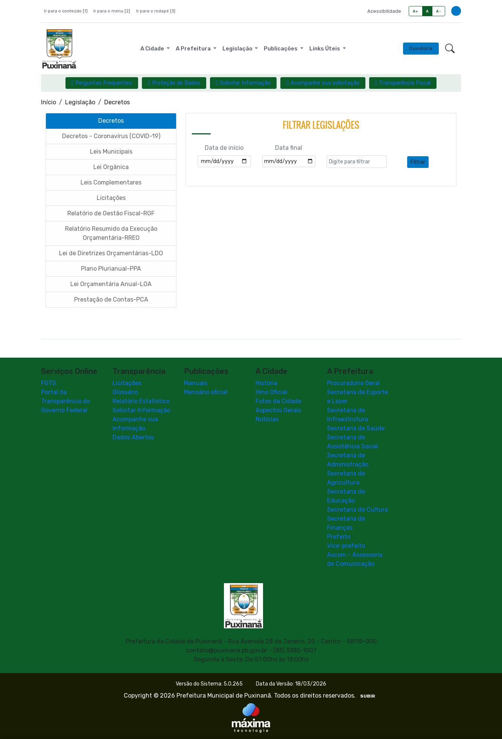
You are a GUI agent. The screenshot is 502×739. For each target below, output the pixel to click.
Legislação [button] (238, 48)
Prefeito (338, 536)
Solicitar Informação (141, 410)
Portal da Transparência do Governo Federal (65, 401)
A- (438, 11)
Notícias (267, 419)
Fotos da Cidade (278, 401)
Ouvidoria (421, 48)
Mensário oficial (205, 392)
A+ (415, 11)
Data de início (224, 147)
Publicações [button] (281, 48)
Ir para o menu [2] (111, 11)
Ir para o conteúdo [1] (66, 11)
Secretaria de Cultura (357, 509)
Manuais (195, 383)
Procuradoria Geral (353, 383)
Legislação (80, 102)
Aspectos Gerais (278, 410)
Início (48, 102)
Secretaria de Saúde (356, 428)
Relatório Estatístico (141, 401)
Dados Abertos (133, 437)
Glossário (125, 392)
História (266, 383)
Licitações (127, 383)
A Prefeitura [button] (194, 48)
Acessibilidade (384, 11)
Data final (288, 147)
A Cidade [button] (152, 48)
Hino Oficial (271, 392)
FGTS (48, 383)
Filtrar (418, 162)
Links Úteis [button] (325, 48)
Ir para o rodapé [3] (155, 11)
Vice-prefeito (346, 545)
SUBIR (367, 696)
